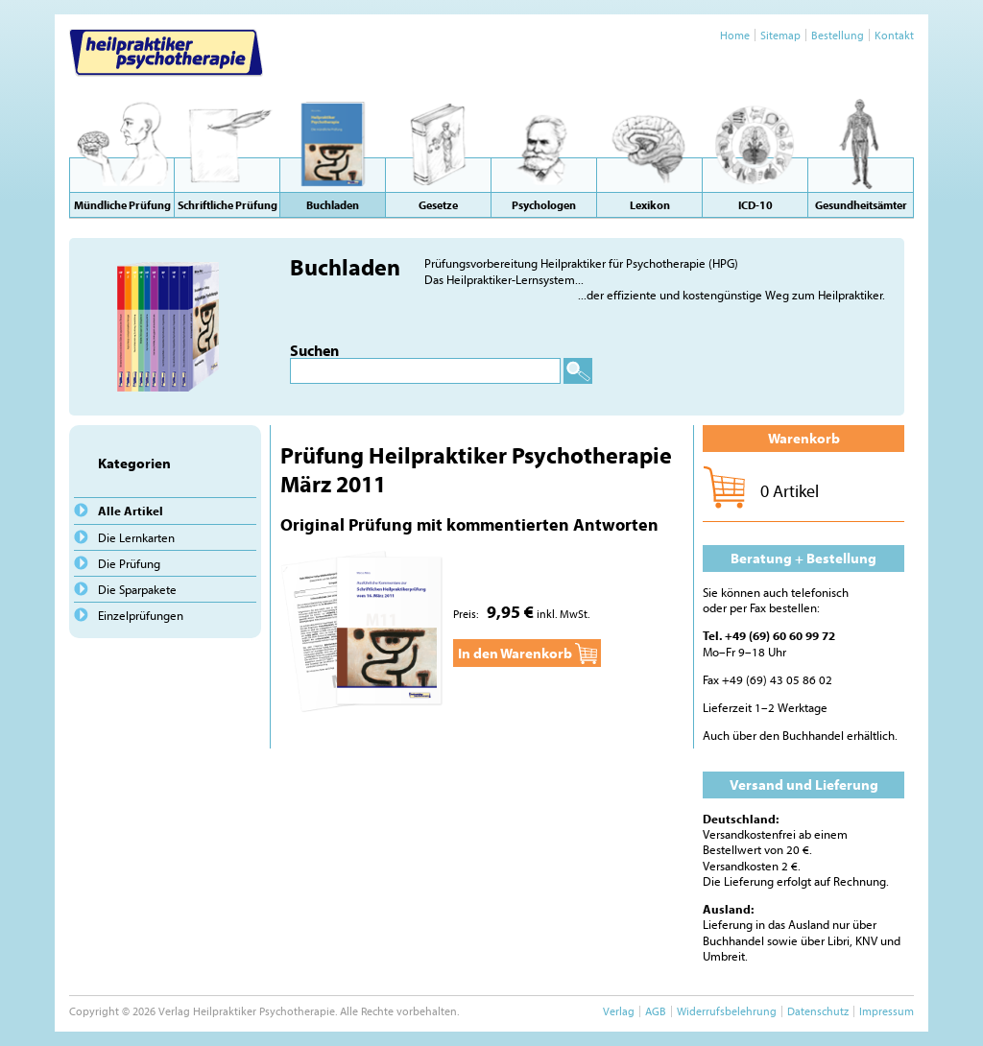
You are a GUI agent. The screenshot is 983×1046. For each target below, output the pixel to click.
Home (735, 35)
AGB (655, 1011)
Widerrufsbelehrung (727, 1011)
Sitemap (780, 35)
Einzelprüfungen (140, 615)
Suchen (314, 350)
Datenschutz (818, 1011)
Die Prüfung (129, 563)
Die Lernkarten (136, 537)
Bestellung (837, 35)
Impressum (886, 1011)
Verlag (619, 1011)
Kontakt (894, 35)
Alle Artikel (130, 510)
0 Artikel (789, 491)
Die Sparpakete (137, 589)
